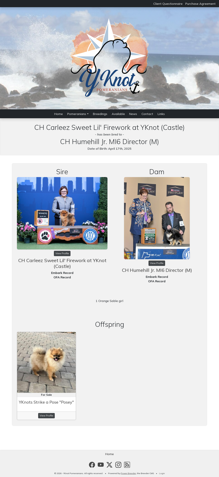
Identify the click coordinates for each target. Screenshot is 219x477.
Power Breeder (128, 473)
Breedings (100, 114)
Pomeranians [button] (76, 114)
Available (118, 114)
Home (58, 114)
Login (162, 473)
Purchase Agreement (200, 3)
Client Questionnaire (168, 3)
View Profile (62, 253)
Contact (147, 114)
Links (161, 114)
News (133, 114)
